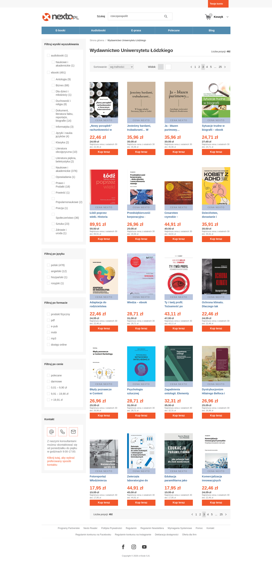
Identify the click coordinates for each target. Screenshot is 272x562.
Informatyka (64, 126)
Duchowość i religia (63, 102)
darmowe (56, 381)
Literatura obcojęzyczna (66, 150)
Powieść (63, 192)
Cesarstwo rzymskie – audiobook (171, 216)
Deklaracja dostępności (166, 534)
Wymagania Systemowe (180, 528)
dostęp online (59, 344)
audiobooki (59, 55)
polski (58, 265)
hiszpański (59, 277)
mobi (54, 332)
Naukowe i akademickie (65, 64)
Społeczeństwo (67, 217)
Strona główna (97, 40)
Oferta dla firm (189, 534)
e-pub (54, 326)
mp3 (53, 338)
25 (220, 66)
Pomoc (199, 528)
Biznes (62, 85)
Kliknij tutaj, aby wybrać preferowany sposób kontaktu (61, 461)
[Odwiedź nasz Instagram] (134, 547)
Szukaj (101, 16)
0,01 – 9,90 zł (59, 387)
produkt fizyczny (60, 314)
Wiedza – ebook (137, 302)
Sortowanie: (100, 66)
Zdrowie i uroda (61, 231)
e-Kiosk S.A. (144, 556)
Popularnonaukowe (69, 202)
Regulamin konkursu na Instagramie (133, 534)
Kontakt (210, 528)
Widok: (152, 66)
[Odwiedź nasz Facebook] (123, 547)
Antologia (63, 79)
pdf (53, 320)
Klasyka (62, 142)
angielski (59, 271)
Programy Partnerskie (69, 528)
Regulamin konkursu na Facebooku (93, 534)
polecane (56, 375)
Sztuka (62, 223)
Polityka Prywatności (111, 528)
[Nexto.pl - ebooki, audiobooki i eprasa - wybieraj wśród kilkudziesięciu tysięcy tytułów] (61, 16)
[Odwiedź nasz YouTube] (144, 547)
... (215, 66)
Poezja (62, 208)
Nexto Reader (90, 528)
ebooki (58, 72)
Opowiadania (65, 176)
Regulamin (131, 528)
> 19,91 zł (57, 399)
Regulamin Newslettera (152, 528)
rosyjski (57, 283)
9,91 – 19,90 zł (59, 393)
